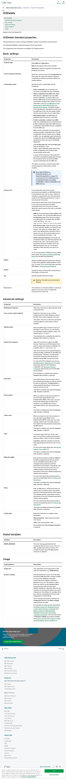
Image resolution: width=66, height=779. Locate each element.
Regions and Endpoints (49, 266)
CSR (5, 743)
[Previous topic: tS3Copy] (16, 649)
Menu (63, 3)
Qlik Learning (8, 668)
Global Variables (9, 26)
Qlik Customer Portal (10, 670)
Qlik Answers (8, 698)
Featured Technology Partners (13, 725)
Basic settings (8, 22)
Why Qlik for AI (8, 720)
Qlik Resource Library (10, 673)
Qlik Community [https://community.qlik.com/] (45, 766)
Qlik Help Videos (9, 661)
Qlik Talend (7, 684)
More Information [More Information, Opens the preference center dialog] (54, 774)
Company (7, 738)
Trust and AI (7, 718)
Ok (54, 771)
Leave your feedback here (12, 641)
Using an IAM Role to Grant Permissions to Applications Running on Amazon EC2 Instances (46, 105)
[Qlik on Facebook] (60, 766)
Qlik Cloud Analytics (10, 695)
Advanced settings (10, 24)
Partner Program (9, 750)
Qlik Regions (8, 730)
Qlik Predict (7, 700)
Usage (7, 29)
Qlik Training (8, 665)
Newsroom (7, 755)
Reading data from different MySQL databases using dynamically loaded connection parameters (44, 612)
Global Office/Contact (10, 757)
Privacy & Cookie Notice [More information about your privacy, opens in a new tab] (29, 776)
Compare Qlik (8, 723)
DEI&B (6, 745)
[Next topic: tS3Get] (49, 649)
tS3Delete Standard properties (13, 20)
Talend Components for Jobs (13, 7)
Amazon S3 (26, 7)
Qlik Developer (8, 663)
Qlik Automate (8, 703)
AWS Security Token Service (44, 363)
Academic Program (10, 748)
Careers (6, 753)
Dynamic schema (41, 618)
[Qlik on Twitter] (53, 766)
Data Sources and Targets (12, 728)
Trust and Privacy (9, 715)
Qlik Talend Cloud (9, 686)
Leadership (7, 740)
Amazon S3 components (37, 7)
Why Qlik (6, 711)
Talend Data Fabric (9, 688)
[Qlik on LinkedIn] (57, 766)
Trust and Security (9, 713)
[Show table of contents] (3, 7)
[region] (32, 773)
